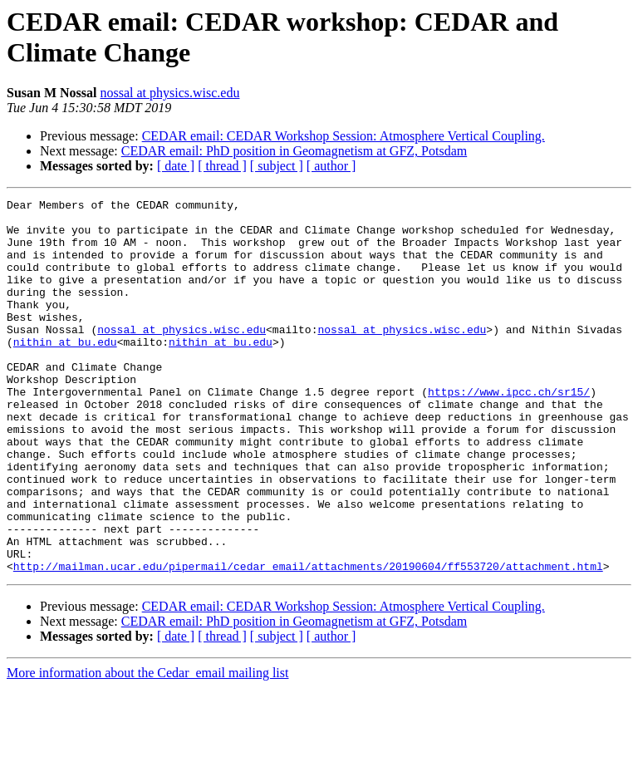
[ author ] (331, 166)
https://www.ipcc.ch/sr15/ (509, 431)
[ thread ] (222, 166)
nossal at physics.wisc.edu (169, 93)
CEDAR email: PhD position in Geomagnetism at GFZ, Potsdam (294, 151)
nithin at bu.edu (65, 371)
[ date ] (175, 166)
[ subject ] (276, 166)
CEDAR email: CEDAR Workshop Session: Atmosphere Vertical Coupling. (343, 136)
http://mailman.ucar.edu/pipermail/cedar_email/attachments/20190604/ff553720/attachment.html (308, 640)
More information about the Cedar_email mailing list (147, 747)
